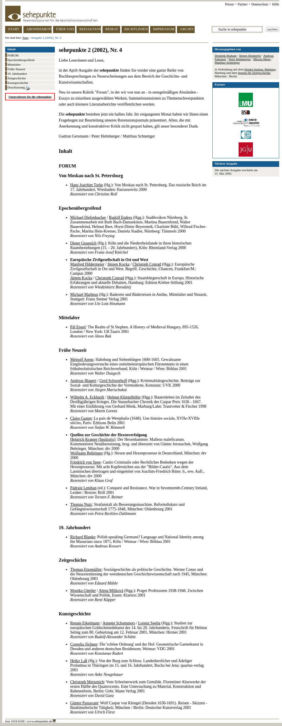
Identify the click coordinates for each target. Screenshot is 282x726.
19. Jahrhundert (17, 73)
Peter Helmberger (240, 59)
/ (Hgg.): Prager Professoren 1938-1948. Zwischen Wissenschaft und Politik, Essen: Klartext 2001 (136, 595)
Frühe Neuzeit (16, 69)
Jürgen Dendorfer (250, 55)
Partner (243, 4)
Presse (229, 4)
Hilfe (275, 4)
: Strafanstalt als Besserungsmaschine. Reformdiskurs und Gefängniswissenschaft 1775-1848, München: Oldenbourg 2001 (127, 509)
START (13, 29)
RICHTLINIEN (136, 29)
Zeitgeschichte (16, 78)
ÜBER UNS (65, 29)
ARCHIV (187, 29)
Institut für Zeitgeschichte (254, 72)
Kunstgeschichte (17, 82)
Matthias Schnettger (227, 62)
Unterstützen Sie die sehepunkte (30, 96)
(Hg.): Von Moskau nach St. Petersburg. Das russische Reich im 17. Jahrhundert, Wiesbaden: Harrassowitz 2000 (138, 189)
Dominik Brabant (226, 55)
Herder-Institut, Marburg (259, 69)
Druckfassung (18, 88)
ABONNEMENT (39, 29)
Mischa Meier (262, 59)
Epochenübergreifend (20, 60)
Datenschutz (259, 4)
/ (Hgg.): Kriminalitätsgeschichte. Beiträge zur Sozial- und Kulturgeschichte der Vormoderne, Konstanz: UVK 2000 (135, 385)
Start (26, 37)
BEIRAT (111, 29)
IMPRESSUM (163, 29)
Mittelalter (14, 64)
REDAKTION (90, 29)
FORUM (13, 55)
